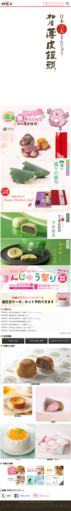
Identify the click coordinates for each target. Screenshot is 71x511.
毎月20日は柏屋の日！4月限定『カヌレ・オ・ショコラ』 (25, 312)
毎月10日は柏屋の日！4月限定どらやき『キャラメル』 (25, 318)
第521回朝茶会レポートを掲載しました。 (21, 324)
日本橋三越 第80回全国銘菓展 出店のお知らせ (23, 330)
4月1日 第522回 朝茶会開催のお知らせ (20, 321)
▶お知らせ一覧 (65, 333)
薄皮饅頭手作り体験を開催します (18, 315)
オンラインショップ (54, 4)
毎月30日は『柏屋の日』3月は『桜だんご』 (22, 327)
